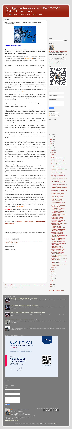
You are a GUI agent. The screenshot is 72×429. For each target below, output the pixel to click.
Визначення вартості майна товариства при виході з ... (57, 233)
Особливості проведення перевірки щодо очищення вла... (59, 188)
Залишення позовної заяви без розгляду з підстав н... (58, 161)
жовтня (53, 154)
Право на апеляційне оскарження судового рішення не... (58, 209)
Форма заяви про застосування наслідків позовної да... (58, 176)
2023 (51, 141)
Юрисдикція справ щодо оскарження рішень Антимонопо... (59, 256)
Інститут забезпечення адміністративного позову (57, 247)
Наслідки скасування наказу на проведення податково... (58, 182)
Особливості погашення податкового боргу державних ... (59, 215)
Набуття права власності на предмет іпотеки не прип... (59, 170)
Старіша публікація (39, 285)
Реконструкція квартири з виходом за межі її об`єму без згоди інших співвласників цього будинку (31, 326)
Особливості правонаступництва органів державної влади (58, 230)
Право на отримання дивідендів (58, 241)
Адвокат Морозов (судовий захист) (58, 51)
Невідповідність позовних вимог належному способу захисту (23, 298)
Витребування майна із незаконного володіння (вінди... (59, 259)
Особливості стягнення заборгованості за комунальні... (58, 227)
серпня (53, 267)
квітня (52, 275)
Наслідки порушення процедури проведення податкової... (58, 239)
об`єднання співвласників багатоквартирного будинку (30, 240)
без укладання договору (13, 240)
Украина (14, 244)
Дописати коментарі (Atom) (18, 287)
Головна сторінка (25, 285)
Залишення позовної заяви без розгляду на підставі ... (58, 221)
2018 (51, 282)
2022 (51, 143)
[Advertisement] (58, 27)
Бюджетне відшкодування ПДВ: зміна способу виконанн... (58, 250)
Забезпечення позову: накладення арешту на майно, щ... (58, 244)
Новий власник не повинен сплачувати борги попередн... (58, 167)
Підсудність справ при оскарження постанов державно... (58, 203)
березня (53, 276)
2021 (51, 145)
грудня (52, 150)
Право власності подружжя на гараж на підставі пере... (59, 262)
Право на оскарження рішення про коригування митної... (58, 212)
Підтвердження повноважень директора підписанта (57, 200)
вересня (53, 156)
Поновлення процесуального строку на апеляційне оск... (59, 185)
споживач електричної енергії (11, 242)
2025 (51, 137)
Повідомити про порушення (56, 290)
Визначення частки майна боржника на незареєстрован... (59, 224)
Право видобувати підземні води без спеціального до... (59, 236)
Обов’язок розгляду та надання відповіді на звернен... (58, 158)
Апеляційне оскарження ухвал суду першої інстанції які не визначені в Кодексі (27, 312)
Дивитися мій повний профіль (55, 62)
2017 (51, 284)
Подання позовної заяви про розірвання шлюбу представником (24, 305)
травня (53, 273)
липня (52, 269)
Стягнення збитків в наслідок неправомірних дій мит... (57, 253)
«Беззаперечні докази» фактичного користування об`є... (59, 265)
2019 (51, 148)
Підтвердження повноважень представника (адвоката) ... (57, 197)
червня (53, 271)
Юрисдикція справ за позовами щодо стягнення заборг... (58, 194)
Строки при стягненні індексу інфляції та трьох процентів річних (24, 319)
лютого (53, 278)
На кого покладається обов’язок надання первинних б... (58, 173)
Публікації (52, 113)
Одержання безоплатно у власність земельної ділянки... (59, 164)
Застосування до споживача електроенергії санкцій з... (57, 218)
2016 (51, 286)
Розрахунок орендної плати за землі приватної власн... (59, 191)
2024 (51, 139)
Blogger (55, 423)
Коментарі (52, 115)
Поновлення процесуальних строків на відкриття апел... (59, 179)
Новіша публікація (10, 285)
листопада (53, 152)
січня (52, 280)
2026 (51, 136)
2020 (51, 147)
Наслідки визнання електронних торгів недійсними (58, 206)
